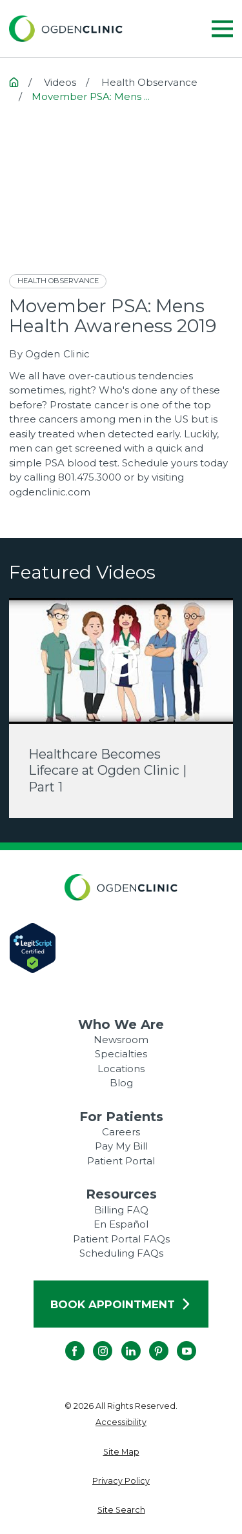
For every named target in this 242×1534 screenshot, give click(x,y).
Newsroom (121, 1039)
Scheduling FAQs (121, 1253)
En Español (121, 1224)
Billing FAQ (121, 1210)
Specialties (121, 1054)
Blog (121, 1083)
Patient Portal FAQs (121, 1239)
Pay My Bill (121, 1146)
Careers (121, 1132)
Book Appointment (120, 1304)
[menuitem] (121, 1423)
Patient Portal (121, 1161)
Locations (121, 1068)
